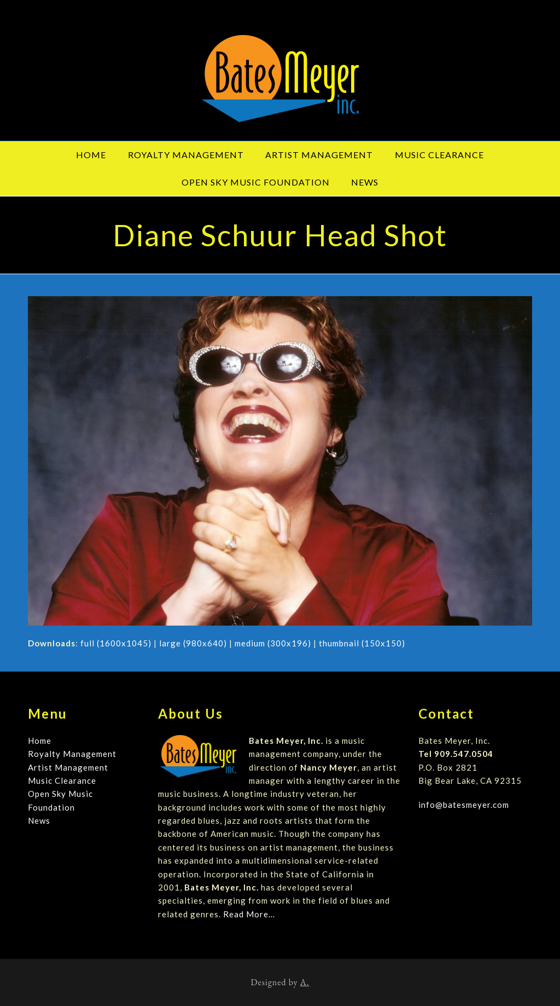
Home (39, 740)
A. (305, 982)
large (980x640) (193, 643)
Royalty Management (72, 754)
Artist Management (68, 767)
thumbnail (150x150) (362, 643)
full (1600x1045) (115, 643)
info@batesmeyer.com (463, 805)
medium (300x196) (273, 643)
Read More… (249, 914)
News (39, 820)
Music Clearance (62, 780)
